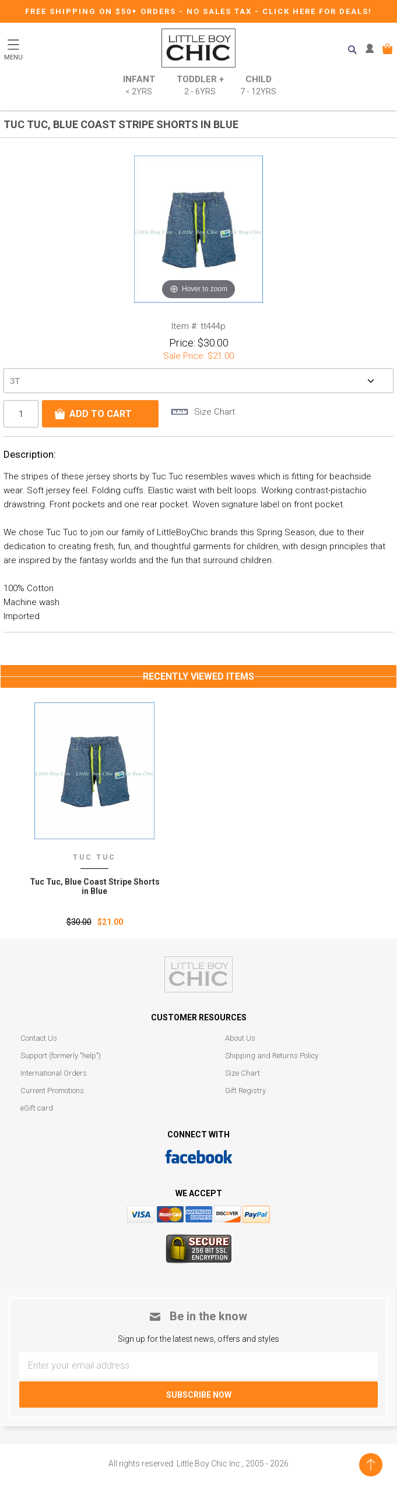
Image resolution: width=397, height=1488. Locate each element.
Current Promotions (52, 1090)
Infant (139, 86)
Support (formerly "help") (60, 1055)
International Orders (53, 1073)
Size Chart (242, 1073)
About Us (240, 1038)
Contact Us (38, 1038)
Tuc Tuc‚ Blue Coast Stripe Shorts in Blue (95, 886)
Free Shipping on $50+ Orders (102, 11)
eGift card (36, 1108)
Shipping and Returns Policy (271, 1055)
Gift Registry (245, 1090)
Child (258, 86)
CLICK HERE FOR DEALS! (317, 11)
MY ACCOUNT (372, 49)
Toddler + (200, 86)
